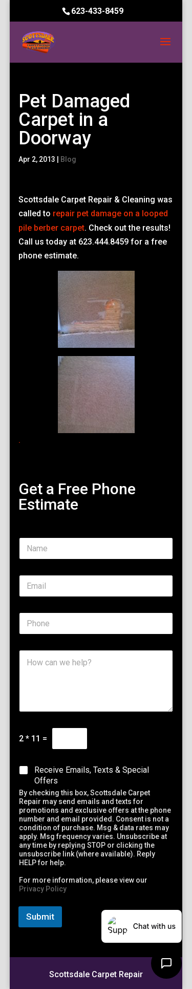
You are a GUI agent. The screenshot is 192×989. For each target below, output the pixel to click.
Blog (68, 159)
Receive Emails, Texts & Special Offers (91, 775)
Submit (40, 916)
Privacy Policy (43, 889)
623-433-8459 (97, 11)
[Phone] (96, 623)
